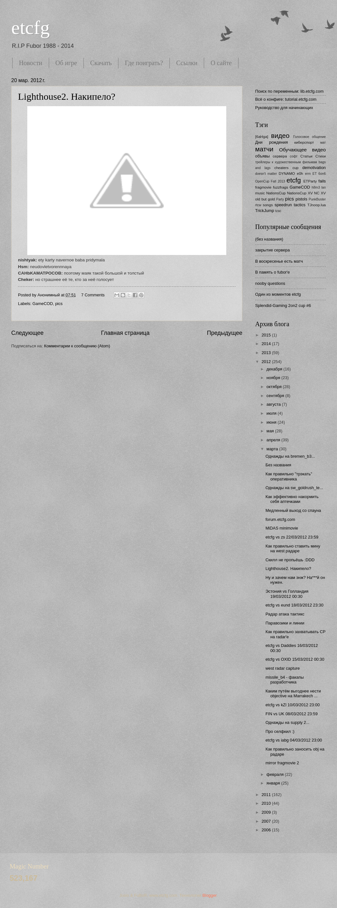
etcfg (30, 27)
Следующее (27, 333)
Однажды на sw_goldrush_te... (294, 487)
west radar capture (282, 668)
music (260, 193)
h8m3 (316, 187)
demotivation (314, 167)
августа (274, 404)
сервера (280, 156)
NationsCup (276, 193)
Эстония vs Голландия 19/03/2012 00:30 (286, 593)
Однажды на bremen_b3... (290, 456)
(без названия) (269, 239)
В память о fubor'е (272, 272)
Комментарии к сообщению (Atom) (77, 346)
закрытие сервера (272, 250)
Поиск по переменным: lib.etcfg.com (289, 91)
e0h (300, 173)
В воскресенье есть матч (279, 261)
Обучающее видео (302, 149)
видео (280, 135)
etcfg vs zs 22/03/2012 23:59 (291, 537)
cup (295, 168)
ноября (273, 377)
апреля (273, 439)
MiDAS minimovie (281, 528)
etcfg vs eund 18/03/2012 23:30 (294, 605)
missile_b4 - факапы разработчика (284, 679)
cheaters (281, 168)
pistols (301, 199)
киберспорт (304, 142)
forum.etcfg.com (280, 519)
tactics (300, 204)
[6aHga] (261, 137)
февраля (275, 774)
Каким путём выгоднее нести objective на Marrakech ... (293, 693)
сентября (275, 395)
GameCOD (42, 303)
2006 (267, 829)
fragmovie (263, 187)
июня (272, 422)
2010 (267, 803)
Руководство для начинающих (284, 107)
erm (308, 173)
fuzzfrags (280, 187)
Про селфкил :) (279, 731)
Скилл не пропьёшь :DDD (290, 559)
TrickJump (264, 210)
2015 (267, 335)
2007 (267, 821)
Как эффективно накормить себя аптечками (291, 499)
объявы (262, 156)
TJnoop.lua (316, 205)
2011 (267, 794)
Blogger (210, 895)
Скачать (101, 62)
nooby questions (270, 283)
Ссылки (186, 62)
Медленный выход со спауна (293, 510)
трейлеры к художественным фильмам (286, 162)
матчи (264, 149)
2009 (267, 812)
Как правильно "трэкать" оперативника (288, 476)
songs (268, 205)
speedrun (283, 204)
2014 (267, 343)
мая (270, 431)
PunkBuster (317, 199)
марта (272, 448)
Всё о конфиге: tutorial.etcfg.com (285, 99)
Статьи (306, 156)
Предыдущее (224, 333)
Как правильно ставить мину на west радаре (292, 548)
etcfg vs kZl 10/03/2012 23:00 (292, 704)
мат (323, 142)
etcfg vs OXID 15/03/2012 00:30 (294, 659)
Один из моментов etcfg (278, 294)
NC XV (320, 193)
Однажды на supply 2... (287, 722)
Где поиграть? (144, 62)
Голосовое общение (309, 137)
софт (294, 156)
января (273, 783)
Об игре (66, 62)
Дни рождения (271, 142)
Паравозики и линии (284, 623)
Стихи (320, 156)
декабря (274, 369)
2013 (267, 352)
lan (323, 187)
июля (272, 413)
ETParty (310, 181)
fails (322, 181)
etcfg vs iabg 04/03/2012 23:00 (293, 740)
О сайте (221, 62)
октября (274, 386)
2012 (267, 361)
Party (280, 199)
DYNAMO (287, 173)
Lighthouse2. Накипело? (66, 96)
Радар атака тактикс (284, 614)
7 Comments (93, 295)
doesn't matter (266, 173)
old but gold (265, 199)
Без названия (278, 464)
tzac (278, 211)
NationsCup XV (300, 193)
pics (59, 303)
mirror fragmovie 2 (282, 762)
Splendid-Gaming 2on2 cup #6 (283, 305)
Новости (30, 62)
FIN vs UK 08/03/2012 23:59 (291, 713)
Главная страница (125, 333)
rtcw (258, 205)
